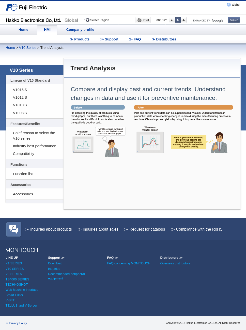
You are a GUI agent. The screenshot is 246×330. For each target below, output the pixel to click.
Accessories (23, 194)
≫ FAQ (135, 39)
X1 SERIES (14, 263)
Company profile (80, 30)
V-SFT (10, 300)
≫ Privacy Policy (16, 323)
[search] (209, 20)
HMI (47, 30)
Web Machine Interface (22, 290)
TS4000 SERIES (17, 279)
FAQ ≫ (112, 257)
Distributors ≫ (171, 257)
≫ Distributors (164, 39)
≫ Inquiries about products (48, 229)
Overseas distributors (175, 263)
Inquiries (54, 269)
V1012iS (20, 97)
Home (23, 30)
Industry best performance (34, 146)
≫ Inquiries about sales (98, 229)
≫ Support (109, 39)
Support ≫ (56, 257)
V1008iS (20, 113)
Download (55, 263)
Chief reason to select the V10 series (34, 135)
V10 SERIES (15, 269)
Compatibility (23, 153)
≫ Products (80, 39)
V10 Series (27, 48)
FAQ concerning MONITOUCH (128, 263)
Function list (23, 174)
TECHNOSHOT (17, 284)
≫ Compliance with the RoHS (197, 229)
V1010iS (20, 105)
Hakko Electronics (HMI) (43, 19)
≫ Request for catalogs (144, 229)
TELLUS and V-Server (21, 305)
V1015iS (20, 90)
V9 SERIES (14, 274)
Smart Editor (14, 295)
